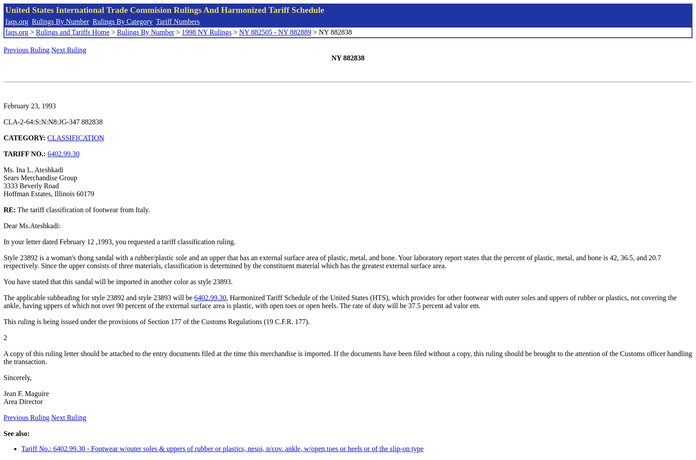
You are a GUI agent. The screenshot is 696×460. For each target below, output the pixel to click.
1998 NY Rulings (207, 32)
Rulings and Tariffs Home (73, 32)
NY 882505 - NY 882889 (275, 32)
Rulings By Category (123, 21)
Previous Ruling (27, 50)
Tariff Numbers (178, 21)
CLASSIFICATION (75, 138)
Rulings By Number (60, 21)
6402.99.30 (63, 154)
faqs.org (16, 21)
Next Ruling (69, 50)
